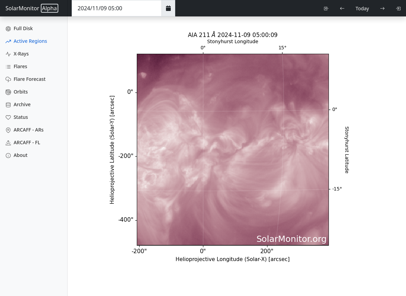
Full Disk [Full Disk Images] (19, 28)
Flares (16, 66)
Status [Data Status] (16, 117)
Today (362, 8)
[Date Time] (117, 8)
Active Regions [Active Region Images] (26, 41)
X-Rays (17, 53)
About (16, 155)
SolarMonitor (31, 8)
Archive (18, 104)
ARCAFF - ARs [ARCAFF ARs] (24, 129)
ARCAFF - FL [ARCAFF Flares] (22, 142)
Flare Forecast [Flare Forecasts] (25, 79)
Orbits (16, 91)
